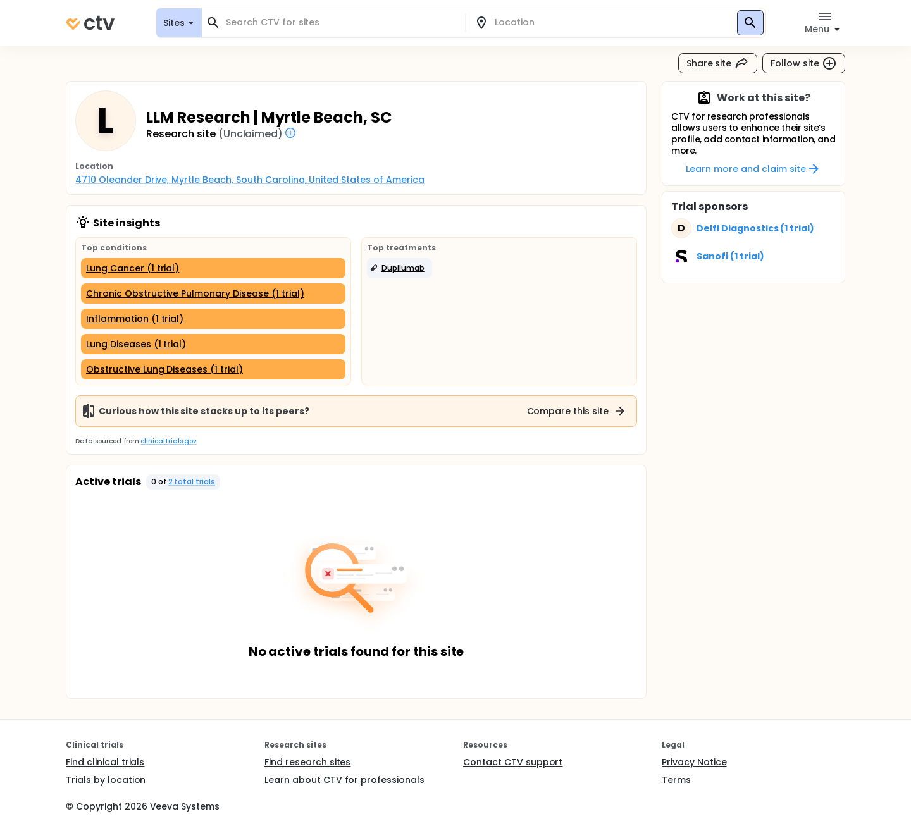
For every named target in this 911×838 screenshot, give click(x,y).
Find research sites (307, 762)
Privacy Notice (694, 762)
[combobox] (341, 22)
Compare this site (577, 411)
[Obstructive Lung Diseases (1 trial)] (213, 369)
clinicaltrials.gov (168, 441)
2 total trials (192, 481)
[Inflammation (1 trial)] (213, 318)
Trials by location (106, 780)
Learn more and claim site (753, 168)
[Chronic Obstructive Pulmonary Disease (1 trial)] (213, 293)
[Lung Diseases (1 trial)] (213, 344)
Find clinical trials (105, 762)
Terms (676, 780)
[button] (399, 268)
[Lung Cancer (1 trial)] (213, 268)
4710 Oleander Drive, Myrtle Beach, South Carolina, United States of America (250, 179)
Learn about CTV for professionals (344, 780)
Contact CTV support (512, 762)
